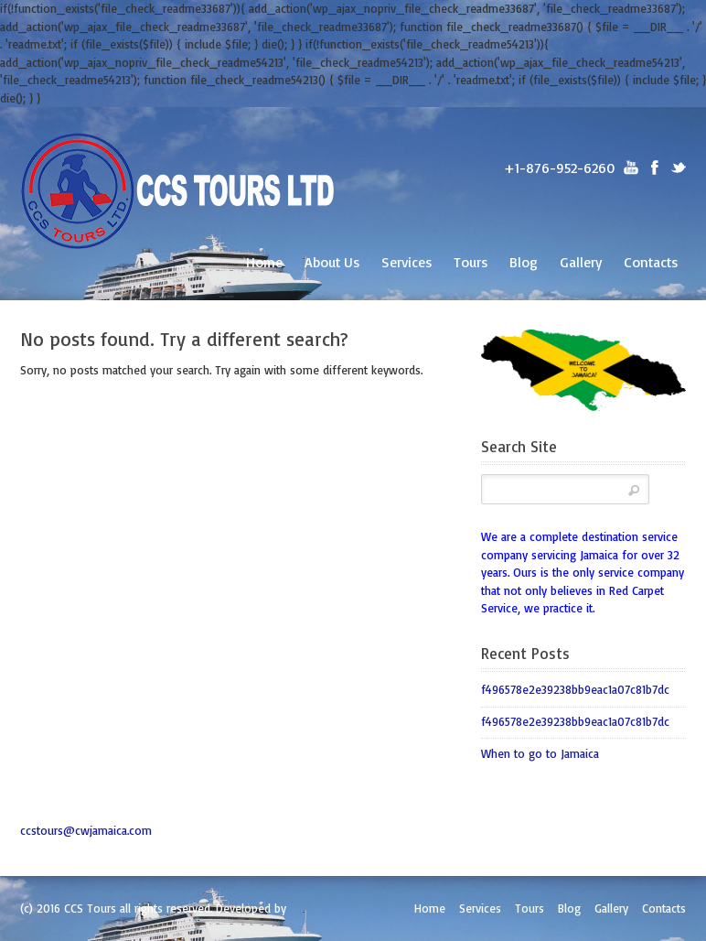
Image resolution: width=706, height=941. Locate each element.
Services (406, 262)
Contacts (651, 262)
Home (264, 262)
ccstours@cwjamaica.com (86, 830)
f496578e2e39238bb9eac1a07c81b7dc (575, 689)
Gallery (581, 262)
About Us (332, 262)
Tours (470, 262)
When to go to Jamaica (540, 753)
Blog (523, 262)
